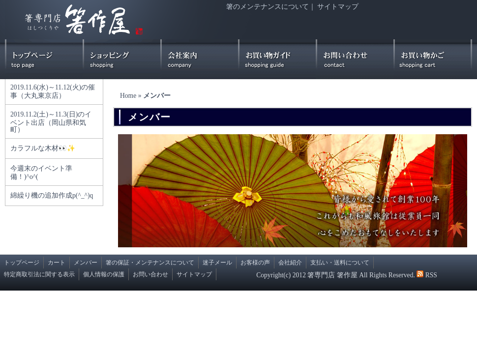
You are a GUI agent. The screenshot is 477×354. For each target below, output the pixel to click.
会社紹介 (290, 262)
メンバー (85, 262)
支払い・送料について (339, 262)
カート (56, 262)
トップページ (21, 262)
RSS (431, 275)
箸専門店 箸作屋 (332, 275)
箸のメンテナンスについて (267, 6)
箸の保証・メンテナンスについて (150, 262)
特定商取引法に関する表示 (39, 274)
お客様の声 (255, 262)
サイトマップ (337, 6)
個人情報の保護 (103, 274)
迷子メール (217, 262)
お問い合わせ (150, 274)
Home (128, 95)
